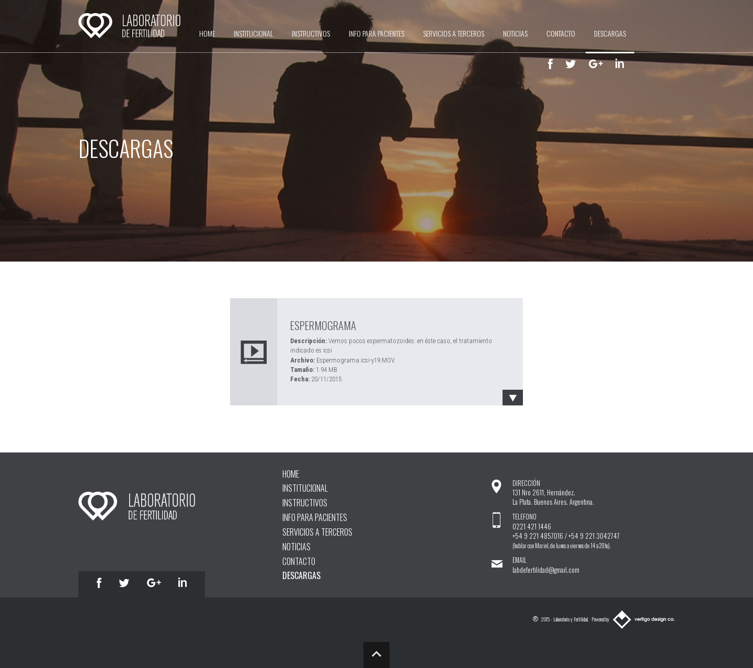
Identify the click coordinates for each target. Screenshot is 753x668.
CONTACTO (560, 33)
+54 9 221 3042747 (594, 536)
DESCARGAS (610, 33)
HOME (207, 33)
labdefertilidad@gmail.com (545, 570)
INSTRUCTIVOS (311, 33)
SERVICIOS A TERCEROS (453, 33)
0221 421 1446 (531, 526)
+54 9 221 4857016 (537, 536)
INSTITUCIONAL (253, 33)
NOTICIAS (515, 33)
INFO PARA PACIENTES (376, 33)
